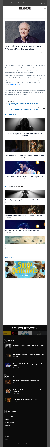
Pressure (7, 246)
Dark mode (35, 4)
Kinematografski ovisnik (11, 416)
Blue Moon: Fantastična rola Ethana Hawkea (26, 380)
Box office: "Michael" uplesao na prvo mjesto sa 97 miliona (22, 230)
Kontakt (28, 2)
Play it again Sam (9, 422)
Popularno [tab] (20, 186)
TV (5, 433)
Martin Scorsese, (26, 52)
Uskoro (8, 257)
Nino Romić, (39, 52)
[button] (45, 8)
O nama (6, 2)
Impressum (12, 2)
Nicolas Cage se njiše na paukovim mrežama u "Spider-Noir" (23, 200)
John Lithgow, (33, 52)
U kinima (7, 436)
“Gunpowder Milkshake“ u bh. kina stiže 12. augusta (26, 109)
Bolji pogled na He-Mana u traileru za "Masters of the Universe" (24, 215)
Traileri (6, 428)
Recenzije (9, 376)
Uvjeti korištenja (20, 2)
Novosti (7, 419)
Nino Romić (9, 52)
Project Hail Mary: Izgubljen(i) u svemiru (25, 399)
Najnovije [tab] (10, 186)
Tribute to (7, 430)
